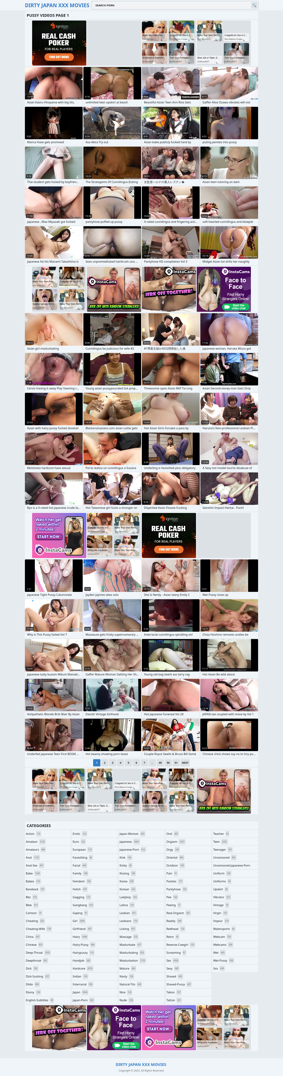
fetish (80, 889)
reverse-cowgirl (180, 944)
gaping (80, 913)
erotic (80, 833)
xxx (219, 968)
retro (172, 936)
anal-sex (35, 865)
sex (172, 960)
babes (33, 881)
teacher (221, 833)
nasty (126, 976)
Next (185, 762)
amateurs (36, 849)
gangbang (83, 905)
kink (125, 857)
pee (172, 897)
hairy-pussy (84, 944)
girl (79, 921)
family (80, 873)
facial (80, 865)
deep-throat (38, 952)
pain (172, 873)
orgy (173, 849)
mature (127, 968)
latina (127, 905)
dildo (33, 984)
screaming (176, 952)
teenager (223, 849)
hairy (80, 936)
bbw (32, 905)
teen (220, 841)
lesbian (128, 913)
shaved (174, 976)
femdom (82, 881)
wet (219, 952)
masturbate (130, 944)
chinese (34, 944)
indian (80, 976)
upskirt (220, 889)
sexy (172, 968)
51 (176, 762)
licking (127, 929)
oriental (175, 857)
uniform (222, 873)
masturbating (132, 952)
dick (32, 968)
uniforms (222, 881)
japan (80, 992)
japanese (129, 841)
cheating (35, 921)
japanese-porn (132, 849)
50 (168, 762)
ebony (33, 992)
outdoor (175, 865)
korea (126, 881)
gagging (82, 897)
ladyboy (128, 897)
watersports (224, 929)
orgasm (175, 841)
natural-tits (130, 984)
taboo (174, 992)
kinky (125, 865)
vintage (221, 905)
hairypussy (84, 952)
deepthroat (37, 960)
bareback (35, 889)
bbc (32, 897)
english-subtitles (40, 1000)
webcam (222, 936)
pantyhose (177, 889)
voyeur (221, 921)
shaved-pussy (179, 984)
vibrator (222, 897)
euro (79, 841)
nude (126, 1000)
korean (127, 889)
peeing (173, 905)
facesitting (83, 857)
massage (128, 936)
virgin (220, 913)
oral (172, 833)
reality (174, 921)
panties (174, 881)
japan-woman (132, 833)
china (33, 936)
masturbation (132, 960)
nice (125, 992)
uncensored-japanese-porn (231, 866)
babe (33, 873)
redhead (175, 929)
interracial (83, 984)
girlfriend (82, 929)
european (83, 849)
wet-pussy (223, 960)
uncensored (224, 857)
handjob (82, 960)
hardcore (83, 968)
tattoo (174, 1000)
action (33, 833)
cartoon (34, 913)
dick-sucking (38, 976)
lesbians (128, 921)
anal (33, 857)
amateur (36, 841)
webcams (223, 944)
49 (160, 762)
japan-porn (84, 1000)
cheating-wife (39, 929)
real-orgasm (178, 913)
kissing (127, 873)
